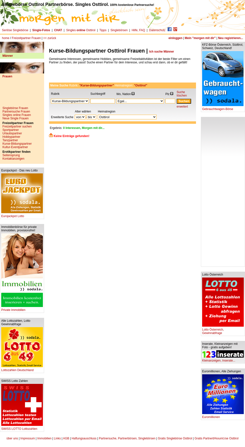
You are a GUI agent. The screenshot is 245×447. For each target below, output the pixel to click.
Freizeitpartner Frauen (26, 38)
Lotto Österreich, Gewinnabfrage (223, 330)
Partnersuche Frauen (16, 111)
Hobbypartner (11, 137)
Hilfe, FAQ (138, 30)
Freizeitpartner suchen (17, 126)
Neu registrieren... (230, 38)
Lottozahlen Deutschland (22, 369)
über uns (12, 438)
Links (57, 438)
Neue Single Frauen (15, 118)
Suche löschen (182, 93)
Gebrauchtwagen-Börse (223, 108)
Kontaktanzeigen (13, 158)
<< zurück (49, 38)
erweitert (182, 106)
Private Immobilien (22, 309)
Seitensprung (11, 155)
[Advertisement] (22, 94)
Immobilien (44, 438)
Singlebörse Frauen (15, 108)
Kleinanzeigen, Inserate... (223, 359)
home (5, 38)
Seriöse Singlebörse (15, 30)
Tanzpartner (10, 140)
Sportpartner (10, 130)
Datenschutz (157, 30)
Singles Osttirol (80, 30)
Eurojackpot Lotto (22, 215)
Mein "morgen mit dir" (200, 38)
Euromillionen (223, 416)
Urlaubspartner (12, 133)
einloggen (176, 38)
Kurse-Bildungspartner (17, 143)
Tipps (103, 30)
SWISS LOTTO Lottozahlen (22, 427)
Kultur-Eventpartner (15, 147)
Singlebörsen (119, 30)
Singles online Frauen (16, 115)
